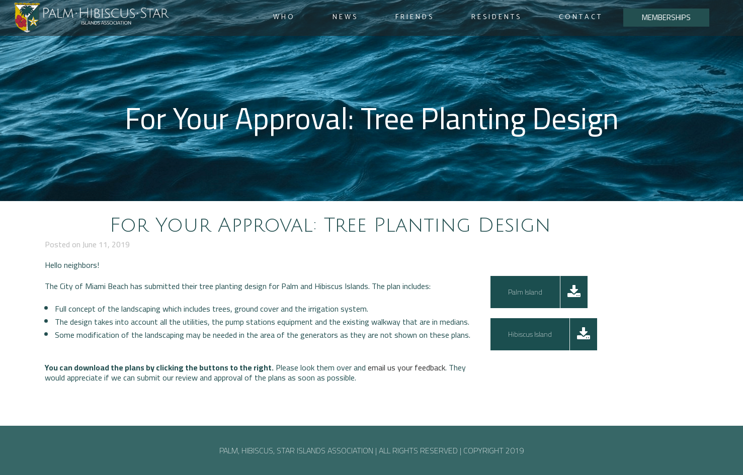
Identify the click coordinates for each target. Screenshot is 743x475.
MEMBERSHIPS (666, 17)
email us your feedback (406, 367)
